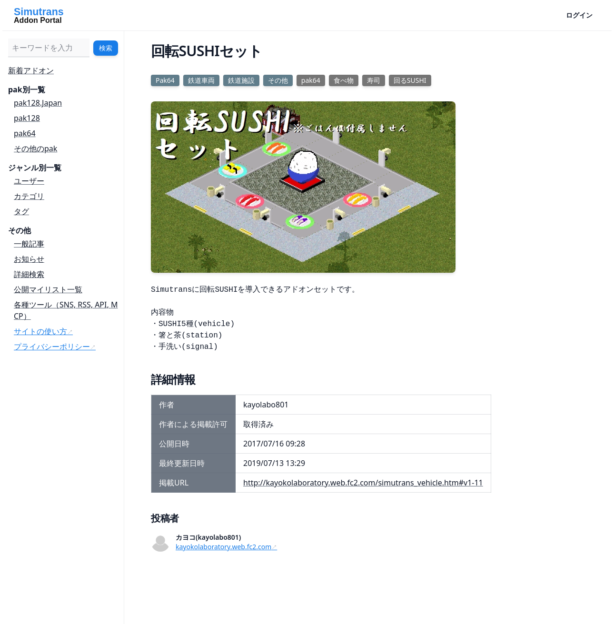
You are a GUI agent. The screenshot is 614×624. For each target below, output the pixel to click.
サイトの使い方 (40, 331)
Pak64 (165, 80)
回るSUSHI (410, 80)
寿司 (373, 80)
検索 (105, 47)
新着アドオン (31, 70)
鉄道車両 (201, 80)
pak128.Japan (38, 103)
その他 (278, 80)
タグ (21, 211)
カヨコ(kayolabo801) (208, 537)
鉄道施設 (241, 80)
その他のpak (35, 148)
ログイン (579, 15)
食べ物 (344, 80)
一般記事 (29, 243)
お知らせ (29, 259)
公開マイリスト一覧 (48, 289)
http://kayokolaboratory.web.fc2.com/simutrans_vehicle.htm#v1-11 (363, 482)
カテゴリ (29, 196)
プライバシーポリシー (52, 346)
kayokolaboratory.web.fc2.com (223, 546)
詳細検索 (29, 274)
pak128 (27, 118)
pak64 (25, 133)
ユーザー (29, 181)
